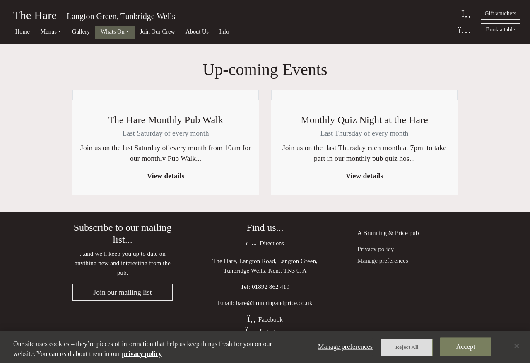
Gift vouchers (500, 13)
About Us (197, 31)
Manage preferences (382, 260)
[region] (265, 347)
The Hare (35, 15)
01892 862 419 (270, 286)
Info (224, 31)
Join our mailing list (122, 292)
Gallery (81, 31)
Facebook (265, 319)
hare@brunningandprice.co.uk (274, 302)
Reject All (407, 347)
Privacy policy (375, 248)
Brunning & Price (385, 232)
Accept (465, 346)
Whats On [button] (113, 31)
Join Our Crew (157, 31)
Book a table (500, 30)
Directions (265, 243)
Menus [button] (49, 31)
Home (22, 31)
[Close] (517, 346)
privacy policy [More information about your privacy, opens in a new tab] (141, 353)
